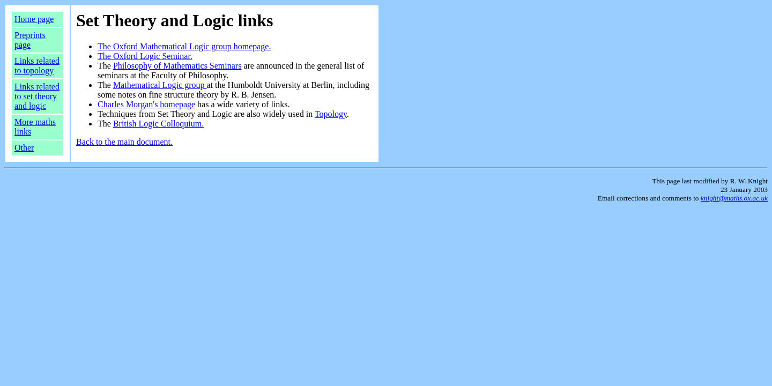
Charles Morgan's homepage (146, 104)
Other (24, 147)
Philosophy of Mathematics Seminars (177, 65)
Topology (331, 113)
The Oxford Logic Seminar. (145, 56)
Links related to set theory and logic (37, 96)
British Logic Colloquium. (158, 123)
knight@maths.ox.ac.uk (734, 198)
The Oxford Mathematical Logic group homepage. (184, 46)
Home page (34, 19)
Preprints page (30, 40)
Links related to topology (37, 65)
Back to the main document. (124, 141)
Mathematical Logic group (160, 85)
